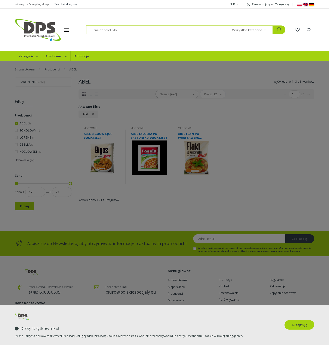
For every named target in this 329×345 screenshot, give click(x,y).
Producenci (54, 56)
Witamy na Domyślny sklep (32, 4)
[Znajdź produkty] (159, 29)
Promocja (81, 56)
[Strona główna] (31, 30)
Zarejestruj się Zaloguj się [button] (267, 4)
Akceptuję (299, 325)
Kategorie (27, 56)
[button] (234, 4)
